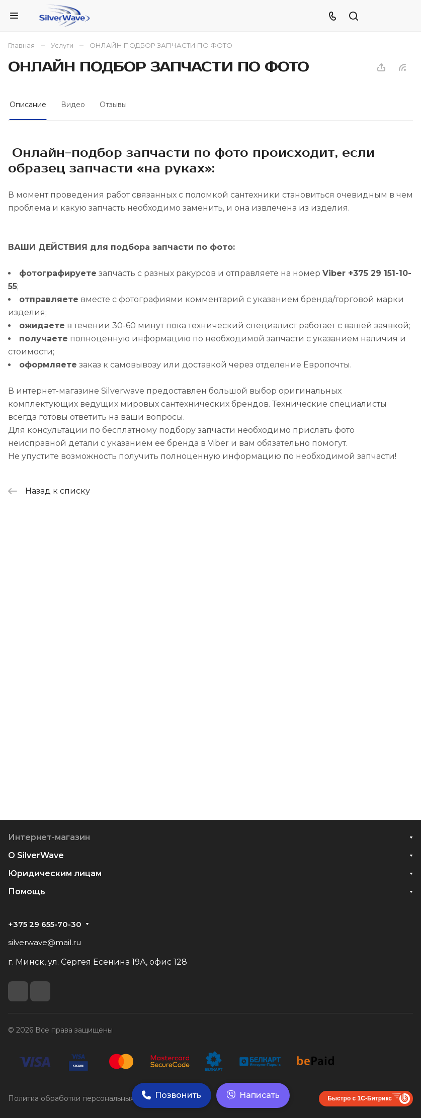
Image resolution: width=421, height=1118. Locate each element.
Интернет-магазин (49, 837)
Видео (73, 104)
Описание (28, 104)
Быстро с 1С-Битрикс (359, 1098)
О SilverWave (36, 855)
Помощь (26, 891)
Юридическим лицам (55, 873)
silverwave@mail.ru (44, 942)
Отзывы (113, 104)
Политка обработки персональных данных (85, 1098)
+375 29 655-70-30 (44, 924)
